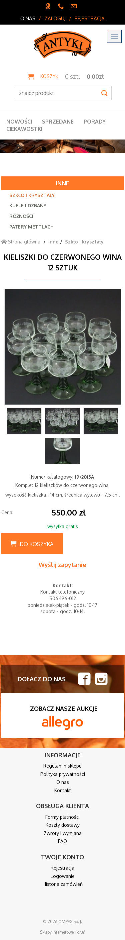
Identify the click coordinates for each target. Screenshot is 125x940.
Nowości (19, 121)
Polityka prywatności (62, 774)
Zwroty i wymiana (63, 833)
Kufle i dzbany (27, 205)
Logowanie (63, 876)
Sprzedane (58, 121)
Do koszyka (36, 544)
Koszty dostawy (63, 825)
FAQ (62, 841)
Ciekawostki (24, 129)
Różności (21, 216)
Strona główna (20, 241)
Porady (95, 121)
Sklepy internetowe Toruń (62, 932)
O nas (27, 18)
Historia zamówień (63, 884)
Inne (62, 183)
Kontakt (62, 790)
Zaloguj (55, 18)
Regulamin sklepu (62, 766)
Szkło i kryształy (32, 195)
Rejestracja (90, 18)
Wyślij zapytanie (62, 564)
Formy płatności (62, 817)
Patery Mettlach (31, 227)
